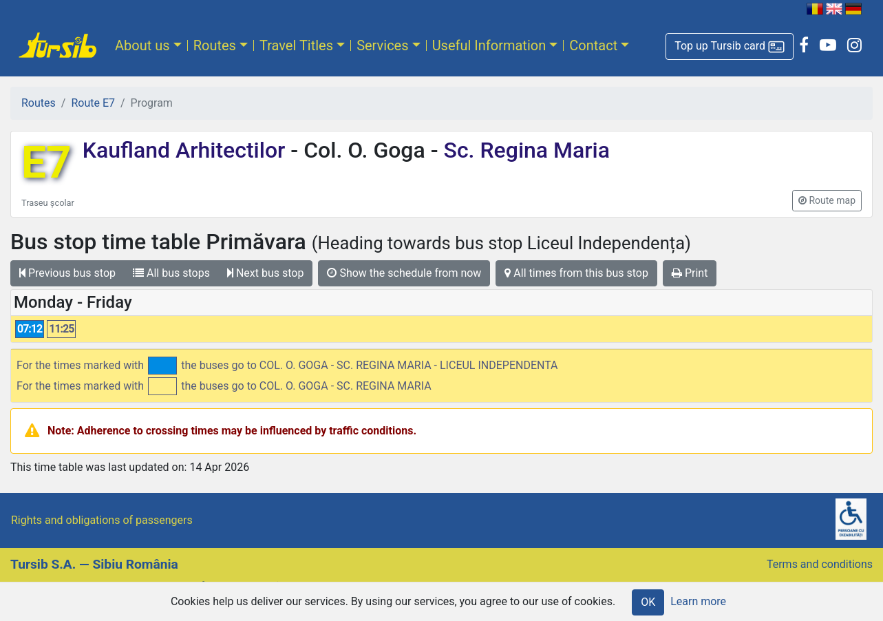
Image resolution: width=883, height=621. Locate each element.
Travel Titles (296, 45)
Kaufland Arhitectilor (187, 150)
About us (142, 45)
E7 (46, 163)
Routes (214, 45)
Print (690, 273)
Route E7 (93, 102)
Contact (593, 45)
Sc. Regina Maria (524, 150)
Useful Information (489, 45)
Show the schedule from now (404, 273)
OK (648, 602)
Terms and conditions (820, 564)
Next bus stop (265, 273)
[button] (730, 46)
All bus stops (171, 273)
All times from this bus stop (576, 273)
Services (382, 45)
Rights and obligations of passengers (102, 520)
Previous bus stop (67, 273)
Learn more (698, 601)
